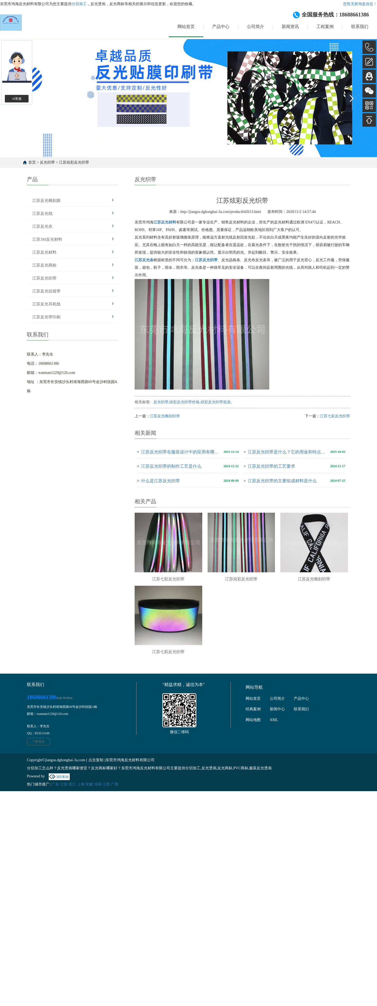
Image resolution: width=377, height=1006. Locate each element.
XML (274, 720)
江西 (106, 784)
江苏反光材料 (44, 252)
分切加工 (79, 4)
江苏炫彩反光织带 (74, 162)
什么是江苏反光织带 (160, 480)
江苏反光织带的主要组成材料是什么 (282, 480)
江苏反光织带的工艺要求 (271, 466)
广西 (114, 784)
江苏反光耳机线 (46, 304)
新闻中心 (277, 709)
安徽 (89, 784)
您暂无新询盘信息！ (360, 4)
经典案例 (253, 709)
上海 (81, 784)
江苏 (64, 784)
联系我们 (359, 26)
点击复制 (95, 760)
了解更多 (38, 741)
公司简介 (255, 26)
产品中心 (220, 26)
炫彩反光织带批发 (216, 402)
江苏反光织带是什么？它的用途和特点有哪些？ (287, 452)
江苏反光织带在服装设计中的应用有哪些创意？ (181, 452)
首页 (32, 162)
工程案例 (325, 26)
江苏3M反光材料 (47, 239)
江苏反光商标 (44, 265)
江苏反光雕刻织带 (165, 416)
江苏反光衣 (42, 226)
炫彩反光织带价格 (184, 402)
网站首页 (186, 26)
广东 (55, 784)
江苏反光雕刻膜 (46, 200)
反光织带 (47, 162)
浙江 (72, 784)
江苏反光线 (42, 213)
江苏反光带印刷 (46, 317)
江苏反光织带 (44, 278)
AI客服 (17, 99)
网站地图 (253, 720)
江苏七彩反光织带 (335, 416)
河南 (98, 784)
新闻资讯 (290, 26)
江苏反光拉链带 (46, 291)
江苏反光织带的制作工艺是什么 (171, 466)
